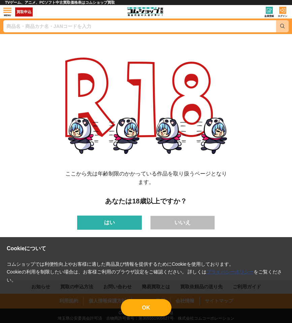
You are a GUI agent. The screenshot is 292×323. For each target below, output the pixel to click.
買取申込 (24, 12)
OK (146, 308)
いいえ (182, 222)
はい (109, 222)
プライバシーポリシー (230, 271)
